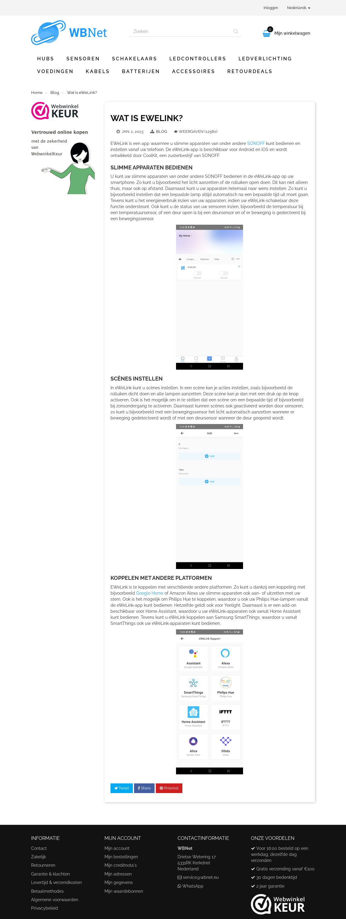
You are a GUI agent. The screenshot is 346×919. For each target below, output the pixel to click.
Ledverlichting (265, 59)
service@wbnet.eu (201, 877)
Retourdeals (250, 71)
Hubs (45, 59)
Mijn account (117, 848)
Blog (162, 131)
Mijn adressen (118, 874)
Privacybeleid (44, 908)
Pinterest (169, 788)
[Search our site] (180, 31)
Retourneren (43, 865)
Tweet (121, 788)
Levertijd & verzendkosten (56, 882)
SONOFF (256, 143)
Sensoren (83, 59)
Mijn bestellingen (121, 856)
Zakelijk (38, 856)
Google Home (149, 593)
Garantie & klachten (50, 874)
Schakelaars (134, 59)
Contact (39, 848)
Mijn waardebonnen (123, 891)
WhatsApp (192, 886)
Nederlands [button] (298, 8)
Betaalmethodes (47, 891)
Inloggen (271, 8)
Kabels (98, 71)
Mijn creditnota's (120, 865)
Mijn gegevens (118, 882)
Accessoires (193, 71)
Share (144, 788)
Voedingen (55, 71)
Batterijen (141, 71)
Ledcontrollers (197, 59)
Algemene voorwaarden (54, 899)
